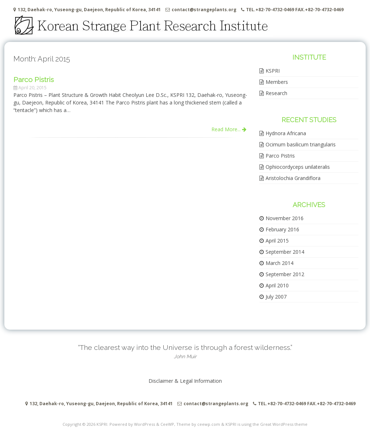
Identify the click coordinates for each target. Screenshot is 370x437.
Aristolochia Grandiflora (293, 178)
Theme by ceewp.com (198, 424)
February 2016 (282, 229)
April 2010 (277, 285)
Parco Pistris (280, 155)
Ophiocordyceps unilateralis (298, 166)
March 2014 (279, 263)
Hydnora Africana (286, 133)
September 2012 (285, 274)
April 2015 (277, 240)
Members (277, 81)
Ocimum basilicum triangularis (301, 144)
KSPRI (273, 70)
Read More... (228, 129)
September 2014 (285, 251)
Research (276, 93)
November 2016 (285, 218)
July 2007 (276, 296)
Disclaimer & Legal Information (185, 380)
